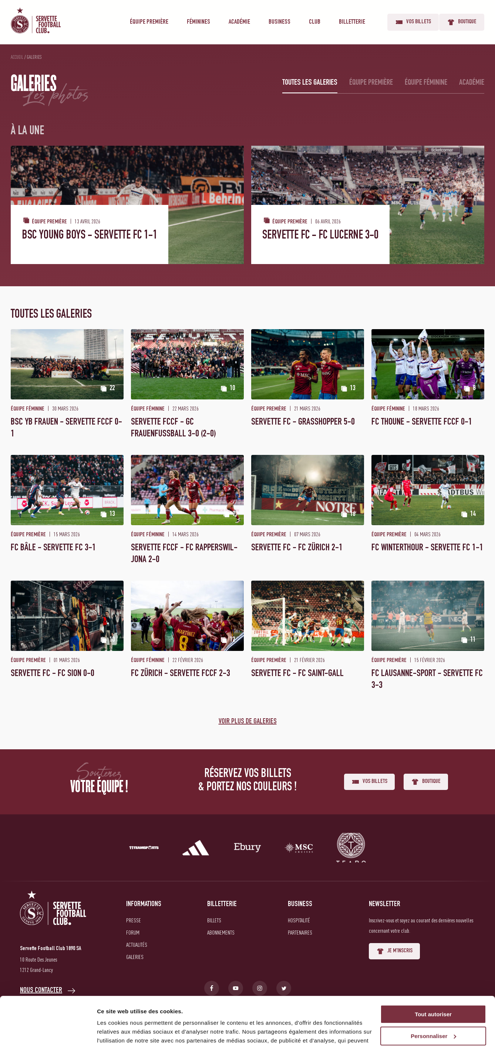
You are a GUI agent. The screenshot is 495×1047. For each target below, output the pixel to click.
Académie (239, 22)
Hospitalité (299, 920)
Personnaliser (433, 990)
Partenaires (300, 932)
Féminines (198, 22)
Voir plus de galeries (248, 722)
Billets (214, 920)
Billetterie (352, 22)
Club (314, 22)
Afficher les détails (122, 1032)
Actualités (136, 944)
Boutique (462, 22)
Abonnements (221, 932)
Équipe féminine (426, 83)
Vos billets (413, 22)
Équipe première (149, 22)
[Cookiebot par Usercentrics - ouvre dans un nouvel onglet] (48, 1032)
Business (279, 22)
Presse (133, 920)
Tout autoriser (433, 968)
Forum (132, 932)
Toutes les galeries (309, 83)
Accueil (17, 57)
